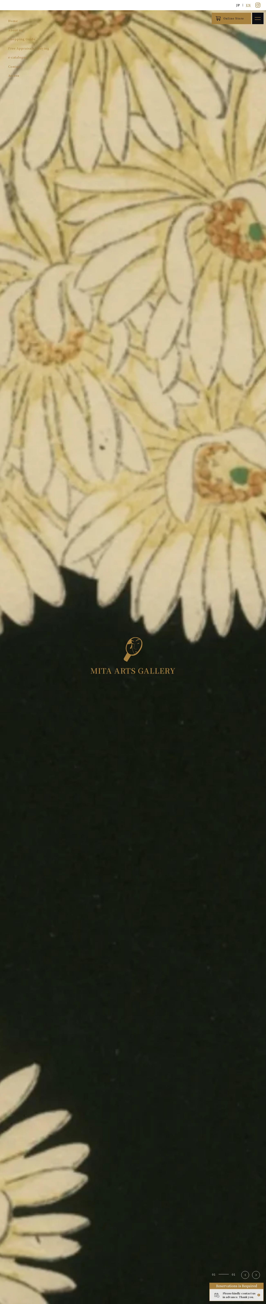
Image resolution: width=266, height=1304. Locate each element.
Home (13, 21)
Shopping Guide (21, 39)
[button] (245, 1275)
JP (238, 5)
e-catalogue (17, 57)
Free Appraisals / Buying (28, 48)
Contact (14, 66)
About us (15, 30)
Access (13, 75)
